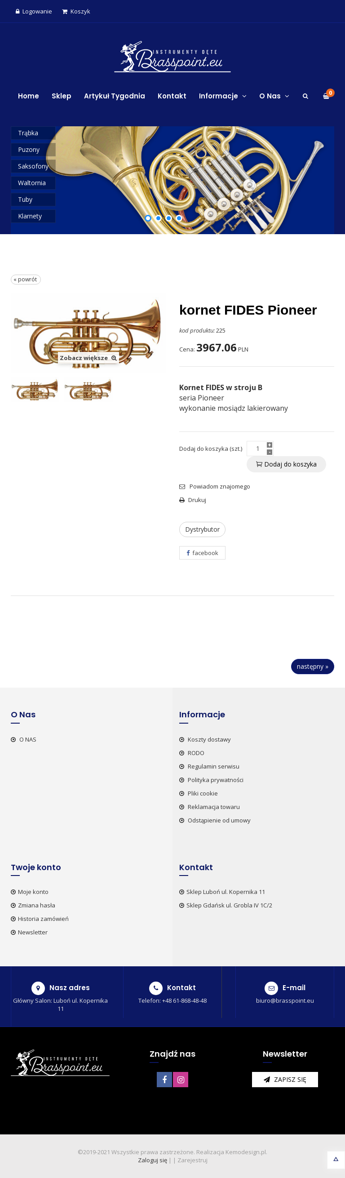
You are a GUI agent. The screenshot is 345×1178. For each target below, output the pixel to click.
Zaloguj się (152, 1160)
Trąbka (28, 133)
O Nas (274, 96)
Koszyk (76, 11)
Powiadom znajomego (214, 486)
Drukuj (192, 500)
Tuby (25, 199)
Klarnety (30, 216)
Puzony (29, 149)
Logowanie (34, 11)
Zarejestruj (192, 1160)
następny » (312, 666)
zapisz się (285, 1079)
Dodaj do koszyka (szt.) (210, 449)
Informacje (223, 96)
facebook (202, 553)
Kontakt (172, 96)
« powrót (25, 279)
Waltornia (32, 182)
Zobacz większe (88, 358)
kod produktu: (197, 330)
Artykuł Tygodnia (114, 96)
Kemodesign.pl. (246, 1152)
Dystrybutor (202, 529)
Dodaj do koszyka (286, 464)
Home (28, 96)
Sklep (61, 96)
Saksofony (33, 166)
